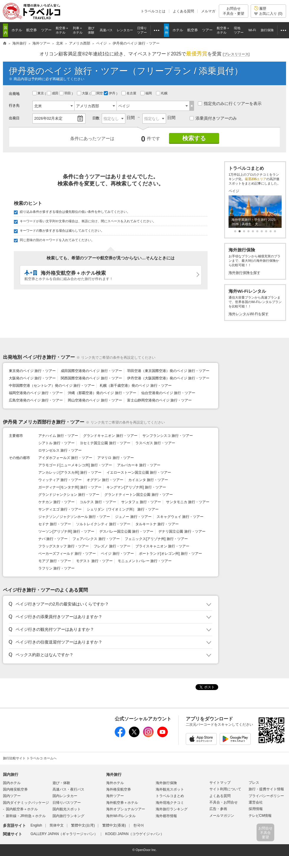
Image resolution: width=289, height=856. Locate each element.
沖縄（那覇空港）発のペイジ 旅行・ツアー (102, 393)
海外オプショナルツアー (125, 809)
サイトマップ (220, 783)
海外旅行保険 (166, 783)
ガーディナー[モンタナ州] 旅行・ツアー (69, 487)
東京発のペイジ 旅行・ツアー (32, 371)
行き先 (14, 105)
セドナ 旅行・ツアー (54, 524)
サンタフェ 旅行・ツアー (141, 502)
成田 (53, 93)
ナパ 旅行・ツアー (53, 539)
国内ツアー (12, 796)
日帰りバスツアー (66, 803)
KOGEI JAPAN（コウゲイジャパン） (134, 834)
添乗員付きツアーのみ (213, 118)
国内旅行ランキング (68, 816)
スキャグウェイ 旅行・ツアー (180, 517)
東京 (38, 93)
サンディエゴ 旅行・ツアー (60, 509)
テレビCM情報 (260, 816)
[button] (109, 604)
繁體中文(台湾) (83, 825)
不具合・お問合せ (223, 802)
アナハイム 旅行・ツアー (58, 436)
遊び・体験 (61, 783)
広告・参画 (218, 809)
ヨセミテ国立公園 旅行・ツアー (105, 443)
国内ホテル (12, 783)
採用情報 (256, 809)
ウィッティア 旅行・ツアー (60, 480)
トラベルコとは (153, 11)
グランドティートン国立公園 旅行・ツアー (138, 495)
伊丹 (110, 93)
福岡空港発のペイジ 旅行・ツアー (36, 393)
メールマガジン (221, 816)
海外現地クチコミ (170, 803)
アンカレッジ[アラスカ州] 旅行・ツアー (69, 472)
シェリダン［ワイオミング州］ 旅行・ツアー (122, 509)
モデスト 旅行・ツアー (94, 561)
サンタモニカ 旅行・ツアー (187, 502)
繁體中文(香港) (114, 825)
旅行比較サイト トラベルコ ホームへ (30, 758)
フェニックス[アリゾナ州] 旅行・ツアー (156, 539)
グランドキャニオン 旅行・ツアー (110, 436)
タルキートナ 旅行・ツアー (157, 524)
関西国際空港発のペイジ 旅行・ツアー (91, 378)
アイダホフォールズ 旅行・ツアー (65, 458)
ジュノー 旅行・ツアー (133, 517)
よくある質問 (183, 11)
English (36, 825)
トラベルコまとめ (170, 796)
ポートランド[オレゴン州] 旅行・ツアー (170, 554)
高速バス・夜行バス (68, 789)
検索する (194, 138)
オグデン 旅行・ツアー (105, 480)
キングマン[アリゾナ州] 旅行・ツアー (136, 487)
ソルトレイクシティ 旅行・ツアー (103, 524)
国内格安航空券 (15, 789)
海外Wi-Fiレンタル (121, 816)
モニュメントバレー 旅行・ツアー (145, 561)
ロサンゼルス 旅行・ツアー (60, 450)
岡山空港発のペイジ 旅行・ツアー (95, 400)
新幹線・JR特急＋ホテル (26, 816)
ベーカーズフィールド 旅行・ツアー (67, 554)
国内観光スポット (66, 809)
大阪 (83, 93)
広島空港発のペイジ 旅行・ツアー (36, 400)
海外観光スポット (170, 789)
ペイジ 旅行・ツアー (117, 554)
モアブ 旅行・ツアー (54, 561)
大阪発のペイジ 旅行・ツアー (32, 378)
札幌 (162, 93)
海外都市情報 (166, 816)
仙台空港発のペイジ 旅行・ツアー (168, 393)
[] (236, 54)
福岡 (146, 93)
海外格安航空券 (118, 789)
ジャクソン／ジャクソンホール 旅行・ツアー (74, 517)
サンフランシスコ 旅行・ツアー (167, 436)
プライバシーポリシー (266, 796)
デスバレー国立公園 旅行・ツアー (126, 531)
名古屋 (129, 93)
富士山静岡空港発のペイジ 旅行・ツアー (159, 400)
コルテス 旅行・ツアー (98, 502)
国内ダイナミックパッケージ (26, 803)
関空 (97, 93)
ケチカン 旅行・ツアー (56, 502)
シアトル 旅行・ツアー (56, 443)
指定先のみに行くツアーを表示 (230, 103)
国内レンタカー (64, 796)
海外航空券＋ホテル (122, 803)
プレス (254, 783)
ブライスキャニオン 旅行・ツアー (162, 546)
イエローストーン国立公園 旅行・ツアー (138, 472)
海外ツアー (115, 796)
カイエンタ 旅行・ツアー (148, 480)
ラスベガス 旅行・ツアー (155, 443)
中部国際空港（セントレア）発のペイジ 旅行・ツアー (52, 385)
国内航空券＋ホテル (22, 809)
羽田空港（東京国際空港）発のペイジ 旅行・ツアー (168, 371)
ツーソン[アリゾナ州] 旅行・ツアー (66, 531)
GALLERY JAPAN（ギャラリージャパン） (64, 834)
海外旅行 (113, 774)
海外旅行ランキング (172, 809)
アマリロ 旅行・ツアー (115, 458)
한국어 (138, 825)
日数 (95, 118)
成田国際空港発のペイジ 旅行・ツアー (91, 371)
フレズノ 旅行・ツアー (112, 546)
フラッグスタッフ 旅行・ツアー (63, 546)
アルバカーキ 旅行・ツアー (138, 465)
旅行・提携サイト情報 (266, 789)
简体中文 (57, 825)
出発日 (14, 118)
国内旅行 (10, 774)
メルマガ (208, 11)
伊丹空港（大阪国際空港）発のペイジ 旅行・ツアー (168, 378)
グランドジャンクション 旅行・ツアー (68, 495)
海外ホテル (115, 783)
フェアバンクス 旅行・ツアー (96, 539)
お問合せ (233, 11)
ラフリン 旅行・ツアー (56, 568)
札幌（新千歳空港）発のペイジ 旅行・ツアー (135, 385)
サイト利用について (225, 789)
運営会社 (256, 802)
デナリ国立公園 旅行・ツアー (181, 531)
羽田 (65, 93)
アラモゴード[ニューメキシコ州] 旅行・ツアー (75, 465)
